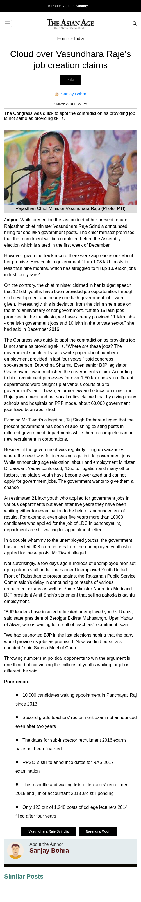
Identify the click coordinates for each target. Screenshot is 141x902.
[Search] (135, 24)
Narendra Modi (98, 831)
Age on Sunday (75, 6)
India (70, 80)
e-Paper (54, 6)
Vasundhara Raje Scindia (48, 831)
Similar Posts (23, 876)
